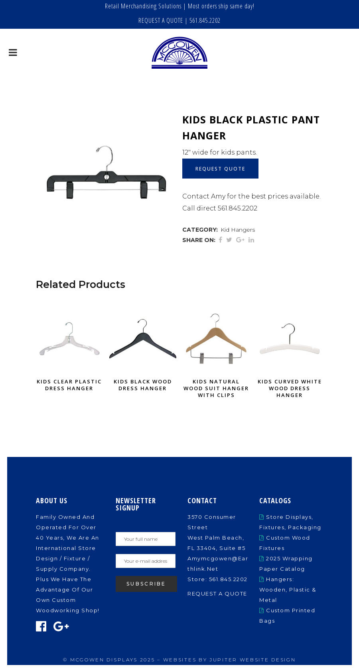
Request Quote (220, 168)
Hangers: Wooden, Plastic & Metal (287, 589)
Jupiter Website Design (252, 660)
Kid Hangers (238, 229)
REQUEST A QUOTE (160, 20)
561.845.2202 (205, 20)
